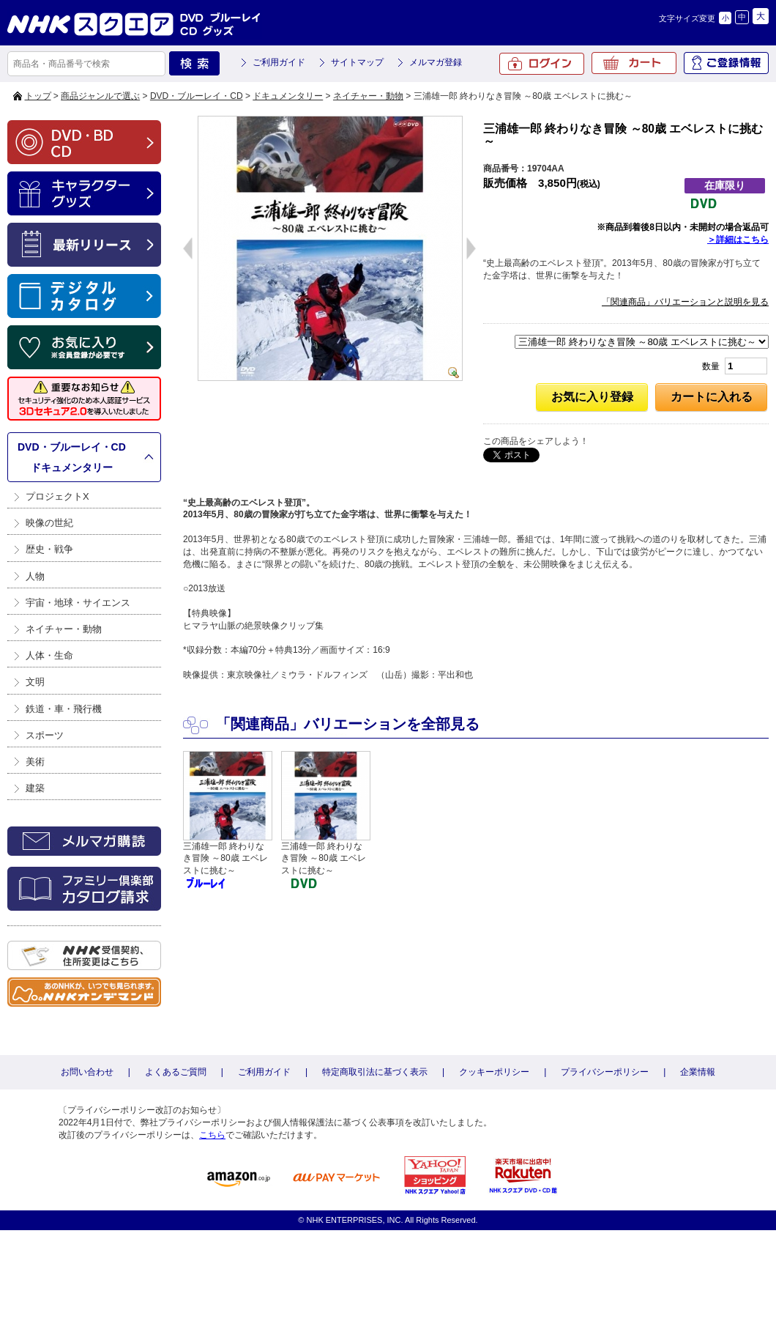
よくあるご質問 (175, 1072)
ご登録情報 (726, 63)
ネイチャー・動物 (368, 96)
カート (634, 63)
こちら (212, 1135)
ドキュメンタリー (288, 96)
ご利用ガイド (279, 62)
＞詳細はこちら (738, 239)
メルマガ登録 (435, 62)
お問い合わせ (87, 1072)
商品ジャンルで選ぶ (100, 96)
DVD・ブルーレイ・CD (196, 96)
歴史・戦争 (49, 549)
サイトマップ (357, 62)
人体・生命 (49, 655)
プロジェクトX (57, 496)
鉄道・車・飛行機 (64, 708)
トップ (38, 96)
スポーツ (45, 735)
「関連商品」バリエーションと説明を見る (685, 302)
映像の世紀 (49, 522)
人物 (35, 576)
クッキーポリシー (494, 1072)
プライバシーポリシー (605, 1072)
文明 (35, 681)
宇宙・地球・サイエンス (78, 602)
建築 (35, 788)
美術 (35, 761)
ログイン (541, 63)
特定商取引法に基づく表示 (375, 1072)
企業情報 (697, 1072)
